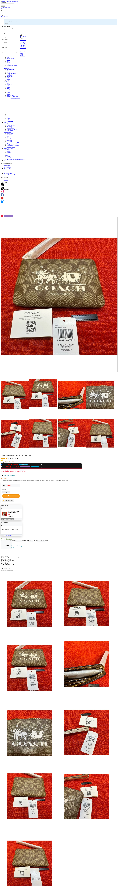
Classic (8, 72)
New (15, 464)
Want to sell (5, 47)
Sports (8, 62)
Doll (8, 85)
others (8, 60)
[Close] (1, 508)
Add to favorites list (8, 500)
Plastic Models (10, 95)
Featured (4, 45)
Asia (8, 80)
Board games (10, 90)
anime (21, 53)
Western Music (10, 70)
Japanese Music (10, 69)
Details (22, 470)
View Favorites (8, 535)
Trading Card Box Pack (12, 96)
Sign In (2, 8)
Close (2, 535)
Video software (23, 51)
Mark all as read (4, 16)
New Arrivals (5, 39)
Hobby (8, 92)
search (2, 5)
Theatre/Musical (11, 76)
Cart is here (23, 40)
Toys (8, 83)
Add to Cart (11, 496)
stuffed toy (9, 84)
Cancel (2, 519)
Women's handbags (17, 546)
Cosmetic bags (16, 548)
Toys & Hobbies (8, 81)
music (8, 57)
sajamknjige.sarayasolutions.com (10, 1)
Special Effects (10, 58)
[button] (59, 15)
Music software (7, 68)
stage (8, 61)
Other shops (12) (9, 475)
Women (3, 52)
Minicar (8, 88)
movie (21, 54)
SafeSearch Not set (5, 7)
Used (21, 466)
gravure (8, 66)
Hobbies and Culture (12, 65)
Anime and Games (11, 73)
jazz (8, 77)
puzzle (8, 87)
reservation (4, 42)
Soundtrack (9, 75)
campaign (4, 37)
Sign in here (23, 36)
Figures (8, 94)
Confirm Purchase (10, 519)
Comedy (9, 64)
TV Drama (22, 56)
